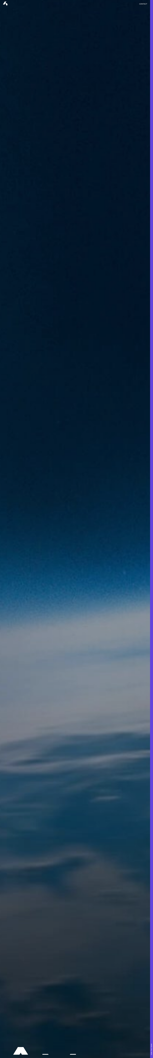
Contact (143, 4)
